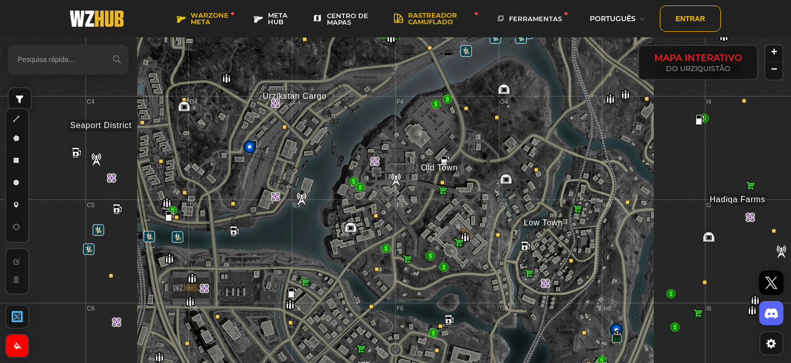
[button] (705, 282)
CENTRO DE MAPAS (340, 19)
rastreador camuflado (425, 18)
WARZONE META (203, 18)
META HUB (271, 18)
